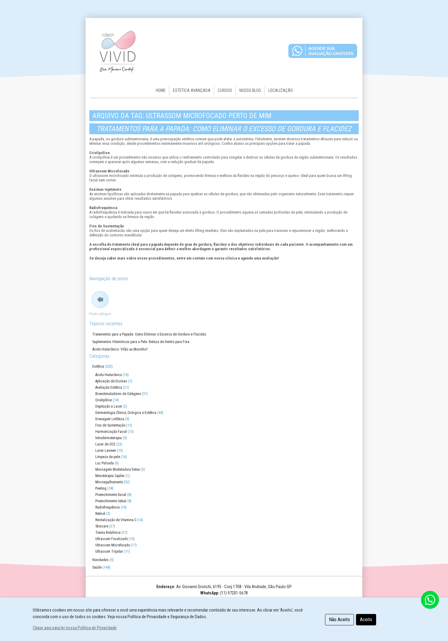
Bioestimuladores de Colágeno (118, 394)
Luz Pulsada (104, 463)
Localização (280, 90)
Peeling (100, 488)
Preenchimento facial (110, 495)
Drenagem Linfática (109, 419)
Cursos (225, 90)
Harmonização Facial (111, 432)
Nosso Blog (250, 90)
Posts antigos (100, 313)
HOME (161, 90)
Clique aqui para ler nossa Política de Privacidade (75, 627)
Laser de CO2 (105, 444)
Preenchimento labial (110, 501)
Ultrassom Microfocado (112, 545)
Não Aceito (339, 619)
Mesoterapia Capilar (110, 476)
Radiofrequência (107, 507)
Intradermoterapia (108, 438)
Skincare (101, 526)
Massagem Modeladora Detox (117, 469)
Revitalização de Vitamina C (115, 520)
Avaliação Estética (108, 387)
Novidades (100, 560)
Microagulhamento (109, 482)
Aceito (366, 619)
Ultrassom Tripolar (109, 551)
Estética (98, 366)
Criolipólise (103, 400)
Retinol (100, 514)
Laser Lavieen (105, 450)
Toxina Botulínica (108, 532)
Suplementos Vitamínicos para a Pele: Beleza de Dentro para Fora (140, 342)
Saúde (97, 567)
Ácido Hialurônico (108, 375)
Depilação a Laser (108, 406)
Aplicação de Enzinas (111, 381)
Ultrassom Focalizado (111, 539)
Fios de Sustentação (110, 425)
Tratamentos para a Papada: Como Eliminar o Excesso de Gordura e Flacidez (224, 129)
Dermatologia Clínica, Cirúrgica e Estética (125, 413)
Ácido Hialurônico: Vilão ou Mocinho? (120, 349)
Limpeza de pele (107, 457)
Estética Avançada (191, 90)
